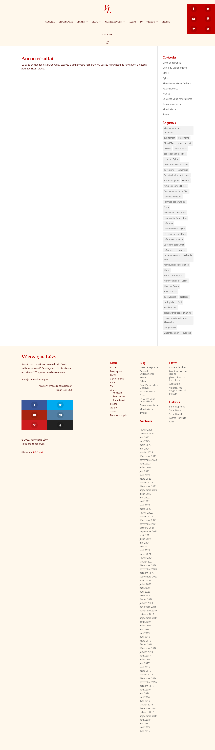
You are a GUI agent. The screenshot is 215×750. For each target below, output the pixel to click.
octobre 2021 (147, 527)
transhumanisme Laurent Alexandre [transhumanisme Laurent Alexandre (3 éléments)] (176, 320)
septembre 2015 (148, 716)
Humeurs (117, 392)
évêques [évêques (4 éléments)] (187, 332)
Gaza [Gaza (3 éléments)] (166, 207)
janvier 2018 (146, 651)
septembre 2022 (148, 490)
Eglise (166, 78)
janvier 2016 (146, 704)
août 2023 (145, 463)
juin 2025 (144, 437)
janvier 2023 (146, 482)
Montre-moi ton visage (178, 372)
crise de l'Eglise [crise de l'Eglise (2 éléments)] (171, 159)
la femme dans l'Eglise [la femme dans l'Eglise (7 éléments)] (174, 228)
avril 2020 (145, 591)
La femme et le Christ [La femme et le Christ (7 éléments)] (174, 244)
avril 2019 (145, 636)
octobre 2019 (147, 614)
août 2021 (145, 535)
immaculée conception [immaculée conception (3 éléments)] (175, 212)
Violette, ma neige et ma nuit (178, 389)
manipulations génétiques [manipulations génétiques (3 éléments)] (176, 264)
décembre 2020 (148, 565)
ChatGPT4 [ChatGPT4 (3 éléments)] (168, 143)
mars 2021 (145, 554)
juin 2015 (144, 723)
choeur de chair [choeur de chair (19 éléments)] (184, 143)
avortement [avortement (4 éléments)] (169, 137)
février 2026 (146, 429)
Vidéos (150, 22)
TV (141, 22)
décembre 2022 (148, 486)
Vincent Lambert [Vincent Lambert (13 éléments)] (171, 332)
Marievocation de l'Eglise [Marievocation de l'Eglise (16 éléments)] (175, 280)
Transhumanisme (172, 104)
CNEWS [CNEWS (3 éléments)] (167, 148)
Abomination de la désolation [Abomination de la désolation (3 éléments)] (173, 130)
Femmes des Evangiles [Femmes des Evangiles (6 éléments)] (174, 201)
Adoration (174, 383)
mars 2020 (145, 595)
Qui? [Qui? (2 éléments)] (180, 302)
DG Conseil (38, 432)
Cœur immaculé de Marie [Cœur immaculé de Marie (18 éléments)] (176, 164)
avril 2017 (145, 667)
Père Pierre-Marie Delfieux (177, 83)
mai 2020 (145, 587)
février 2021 (146, 557)
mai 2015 (145, 727)
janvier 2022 (146, 516)
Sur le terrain (119, 400)
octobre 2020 (147, 572)
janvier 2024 (146, 452)
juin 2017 (144, 663)
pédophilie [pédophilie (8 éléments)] (169, 302)
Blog (95, 22)
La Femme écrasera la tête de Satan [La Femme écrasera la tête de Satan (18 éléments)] (178, 257)
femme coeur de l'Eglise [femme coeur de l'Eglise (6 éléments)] (175, 185)
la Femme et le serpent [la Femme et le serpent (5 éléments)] (175, 250)
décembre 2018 (148, 648)
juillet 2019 (145, 625)
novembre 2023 (148, 459)
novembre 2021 (148, 524)
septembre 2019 (148, 618)
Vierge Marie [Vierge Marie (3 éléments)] (170, 327)
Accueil (50, 22)
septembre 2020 (148, 576)
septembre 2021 (148, 531)
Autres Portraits (177, 417)
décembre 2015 (148, 708)
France (166, 93)
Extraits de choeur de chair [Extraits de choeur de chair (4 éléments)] (176, 175)
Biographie (66, 22)
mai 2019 (145, 633)
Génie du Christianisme (175, 67)
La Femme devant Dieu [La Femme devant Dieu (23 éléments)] (175, 234)
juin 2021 (144, 542)
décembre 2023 (148, 456)
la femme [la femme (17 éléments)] (168, 223)
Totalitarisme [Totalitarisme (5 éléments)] (170, 307)
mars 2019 (145, 640)
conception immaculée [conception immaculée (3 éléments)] (175, 153)
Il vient (166, 114)
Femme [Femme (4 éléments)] (185, 180)
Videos (113, 390)
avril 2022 (145, 505)
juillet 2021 (145, 538)
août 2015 (145, 719)
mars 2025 (145, 444)
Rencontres (119, 396)
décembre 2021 (148, 520)
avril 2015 (145, 731)
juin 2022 (144, 497)
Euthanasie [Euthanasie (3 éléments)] (183, 169)
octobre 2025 (147, 433)
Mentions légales (119, 415)
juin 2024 (144, 448)
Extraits (173, 394)
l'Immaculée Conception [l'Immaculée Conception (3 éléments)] (175, 218)
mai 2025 (145, 441)
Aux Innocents (170, 88)
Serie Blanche (176, 414)
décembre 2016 (148, 678)
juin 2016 (144, 693)
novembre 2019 (148, 610)
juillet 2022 (145, 493)
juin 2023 (144, 471)
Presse (166, 22)
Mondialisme (170, 109)
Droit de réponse (172, 62)
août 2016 (145, 689)
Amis (172, 421)
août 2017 (145, 655)
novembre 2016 (148, 682)
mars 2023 (145, 478)
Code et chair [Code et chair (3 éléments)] (180, 148)
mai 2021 (145, 546)
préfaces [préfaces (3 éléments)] (184, 296)
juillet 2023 (145, 467)
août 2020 (145, 580)
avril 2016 (145, 700)
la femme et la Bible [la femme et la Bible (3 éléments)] (173, 239)
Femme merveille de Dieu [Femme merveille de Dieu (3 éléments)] (176, 191)
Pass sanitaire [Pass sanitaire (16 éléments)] (170, 291)
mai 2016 (145, 697)
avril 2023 (145, 475)
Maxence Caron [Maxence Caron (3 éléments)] (171, 286)
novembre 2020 (148, 569)
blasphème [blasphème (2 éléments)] (183, 137)
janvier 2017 (146, 674)
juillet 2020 (145, 584)
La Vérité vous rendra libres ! (178, 98)
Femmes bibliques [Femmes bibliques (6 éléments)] (172, 196)
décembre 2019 (148, 606)
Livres (81, 22)
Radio (132, 22)
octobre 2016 (147, 685)
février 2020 (146, 599)
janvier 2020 (146, 603)
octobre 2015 (147, 712)
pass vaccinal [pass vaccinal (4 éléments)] (170, 296)
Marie (166, 72)
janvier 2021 (146, 561)
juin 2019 (144, 629)
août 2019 (145, 621)
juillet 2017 (145, 659)
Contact (114, 411)
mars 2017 (145, 670)
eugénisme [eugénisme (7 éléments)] (169, 169)
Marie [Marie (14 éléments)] (166, 270)
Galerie (107, 34)
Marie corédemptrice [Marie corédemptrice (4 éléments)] (174, 275)
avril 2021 (145, 550)
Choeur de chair (177, 367)
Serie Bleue (175, 410)
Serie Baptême (177, 406)
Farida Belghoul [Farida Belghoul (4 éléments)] (171, 180)
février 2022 (146, 512)
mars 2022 (145, 508)
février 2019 (146, 644)
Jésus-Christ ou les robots (177, 379)
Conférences (113, 22)
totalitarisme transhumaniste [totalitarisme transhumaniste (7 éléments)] (177, 312)
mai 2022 (145, 501)
